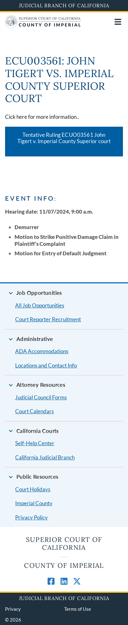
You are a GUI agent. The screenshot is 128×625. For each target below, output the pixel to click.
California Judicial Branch (45, 457)
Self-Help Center (34, 443)
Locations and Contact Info (46, 365)
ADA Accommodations (41, 351)
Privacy (13, 609)
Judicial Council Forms (41, 397)
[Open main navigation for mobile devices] (117, 21)
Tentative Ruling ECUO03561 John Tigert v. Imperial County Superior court (64, 138)
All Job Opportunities (39, 305)
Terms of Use (77, 609)
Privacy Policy (31, 517)
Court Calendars (34, 411)
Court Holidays (32, 489)
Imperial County (33, 503)
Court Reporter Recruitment (48, 319)
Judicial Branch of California (64, 5)
